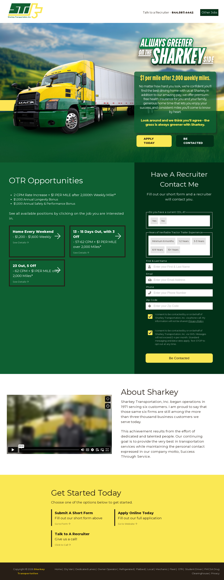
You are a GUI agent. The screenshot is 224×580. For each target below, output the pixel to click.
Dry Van (68, 569)
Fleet (173, 569)
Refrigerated (126, 569)
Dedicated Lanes (85, 569)
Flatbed (140, 569)
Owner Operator (107, 569)
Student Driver (193, 569)
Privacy (215, 573)
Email (149, 273)
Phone (150, 287)
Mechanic (161, 569)
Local (150, 569)
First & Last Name (156, 260)
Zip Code (152, 299)
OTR (180, 569)
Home (58, 569)
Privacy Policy (196, 321)
